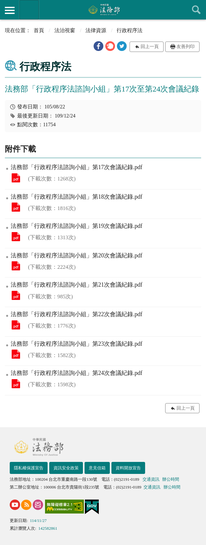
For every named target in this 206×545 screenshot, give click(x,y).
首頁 (39, 30)
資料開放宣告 (128, 467)
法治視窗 (64, 30)
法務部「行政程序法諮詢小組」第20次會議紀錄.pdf (16, 265)
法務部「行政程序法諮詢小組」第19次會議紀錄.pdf (16, 236)
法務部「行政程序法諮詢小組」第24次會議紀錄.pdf (16, 383)
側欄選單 (10, 10)
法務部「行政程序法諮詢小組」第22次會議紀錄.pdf (16, 324)
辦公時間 (170, 479)
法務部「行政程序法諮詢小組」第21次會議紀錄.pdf (16, 295)
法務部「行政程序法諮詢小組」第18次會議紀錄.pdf (16, 207)
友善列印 (186, 46)
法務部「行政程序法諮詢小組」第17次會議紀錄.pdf (16, 177)
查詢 (196, 9)
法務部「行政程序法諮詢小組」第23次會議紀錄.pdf (16, 354)
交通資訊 (151, 479)
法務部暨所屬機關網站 (29, 9)
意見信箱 (97, 467)
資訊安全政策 (66, 467)
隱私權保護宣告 (28, 467)
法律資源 (96, 30)
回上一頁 (150, 46)
